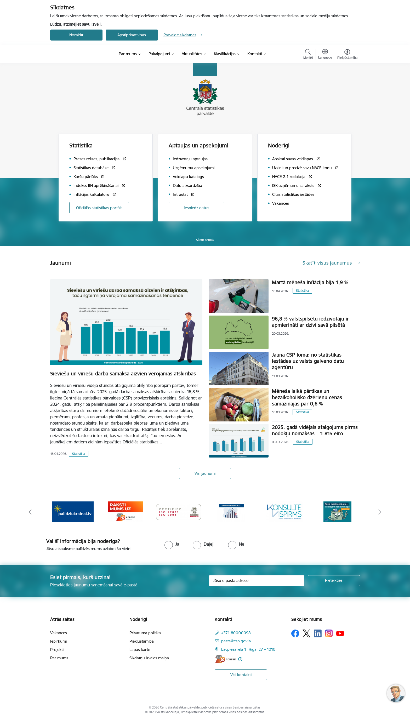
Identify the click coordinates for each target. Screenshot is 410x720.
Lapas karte (139, 649)
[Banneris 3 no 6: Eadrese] (125, 511)
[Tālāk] (380, 512)
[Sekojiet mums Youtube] (340, 633)
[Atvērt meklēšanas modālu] (308, 55)
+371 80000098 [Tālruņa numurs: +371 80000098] (236, 632)
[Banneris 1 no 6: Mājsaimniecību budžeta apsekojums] (337, 511)
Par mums (59, 657)
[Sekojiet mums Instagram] (329, 633)
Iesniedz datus (196, 207)
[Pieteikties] (334, 580)
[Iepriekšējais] (30, 512)
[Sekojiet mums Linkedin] (318, 633)
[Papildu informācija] (240, 659)
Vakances (58, 632)
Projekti (57, 649)
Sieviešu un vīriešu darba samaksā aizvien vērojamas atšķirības (123, 373)
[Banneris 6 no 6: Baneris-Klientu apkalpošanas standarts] (284, 511)
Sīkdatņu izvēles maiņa (149, 657)
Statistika (78, 454)
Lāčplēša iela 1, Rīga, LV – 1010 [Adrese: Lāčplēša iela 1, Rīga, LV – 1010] (248, 649)
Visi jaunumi (205, 473)
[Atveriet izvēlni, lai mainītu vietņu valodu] (325, 55)
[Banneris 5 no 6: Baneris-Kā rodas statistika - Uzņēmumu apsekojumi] (231, 511)
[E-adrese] (225, 659)
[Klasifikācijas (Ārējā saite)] (225, 54)
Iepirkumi (58, 641)
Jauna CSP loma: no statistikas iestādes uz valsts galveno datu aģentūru (308, 361)
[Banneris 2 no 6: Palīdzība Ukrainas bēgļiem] (73, 511)
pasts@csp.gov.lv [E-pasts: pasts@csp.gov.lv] (236, 640)
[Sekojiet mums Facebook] (295, 633)
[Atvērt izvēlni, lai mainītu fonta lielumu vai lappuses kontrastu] (347, 55)
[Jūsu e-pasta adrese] (256, 580)
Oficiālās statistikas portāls (99, 207)
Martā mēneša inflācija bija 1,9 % (310, 282)
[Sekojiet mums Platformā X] (306, 633)
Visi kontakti (241, 674)
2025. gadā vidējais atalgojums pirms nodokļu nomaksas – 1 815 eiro (315, 430)
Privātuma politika (145, 632)
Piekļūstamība (141, 641)
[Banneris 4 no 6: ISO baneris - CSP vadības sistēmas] (178, 511)
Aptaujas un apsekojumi (198, 145)
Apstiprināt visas (131, 34)
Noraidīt (76, 34)
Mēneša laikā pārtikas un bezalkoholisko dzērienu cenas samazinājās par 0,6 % (307, 397)
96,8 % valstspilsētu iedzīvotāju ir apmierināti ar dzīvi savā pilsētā (310, 322)
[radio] (171, 544)
